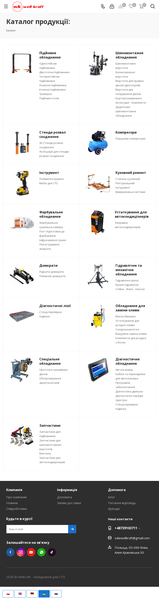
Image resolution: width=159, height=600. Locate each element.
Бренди (114, 509)
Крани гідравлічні (127, 285)
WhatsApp (41, 552)
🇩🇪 (32, 593)
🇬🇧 (20, 593)
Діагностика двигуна (129, 391)
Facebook (10, 552)
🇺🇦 (44, 593)
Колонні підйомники (52, 89)
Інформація (67, 490)
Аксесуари (122, 102)
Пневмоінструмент (51, 179)
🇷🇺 (56, 593)
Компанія (14, 490)
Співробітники (16, 509)
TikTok (52, 552)
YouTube (31, 552)
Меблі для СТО (48, 183)
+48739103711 (126, 528)
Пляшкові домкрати (52, 276)
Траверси (45, 94)
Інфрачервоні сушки (52, 240)
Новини (12, 503)
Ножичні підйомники (52, 85)
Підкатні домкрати (51, 272)
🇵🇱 (8, 593)
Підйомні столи (49, 98)
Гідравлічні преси (127, 280)
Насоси (140, 289)
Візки (129, 289)
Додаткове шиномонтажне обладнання (126, 111)
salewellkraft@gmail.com (132, 538)
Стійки (120, 289)
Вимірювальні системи (130, 192)
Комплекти (138, 102)
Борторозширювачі (129, 98)
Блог (111, 497)
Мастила (45, 453)
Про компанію (16, 497)
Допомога (64, 497)
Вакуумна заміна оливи (131, 334)
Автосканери (124, 370)
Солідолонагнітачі (127, 329)
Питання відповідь (122, 503)
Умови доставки (69, 503)
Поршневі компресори (130, 138)
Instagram (21, 552)
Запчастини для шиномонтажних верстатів (50, 445)
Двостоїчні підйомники (54, 72)
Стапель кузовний (128, 179)
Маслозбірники (126, 316)
